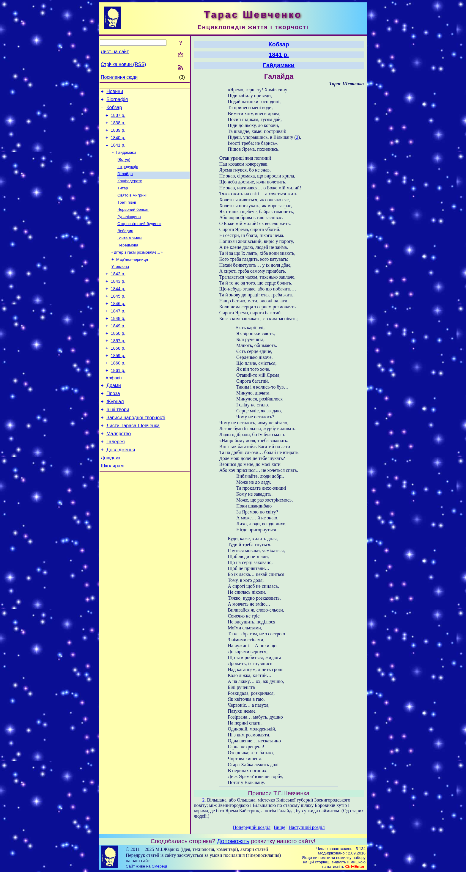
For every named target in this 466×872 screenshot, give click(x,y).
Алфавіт (114, 408)
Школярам (112, 506)
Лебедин (125, 245)
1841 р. (118, 152)
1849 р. (118, 350)
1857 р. (118, 366)
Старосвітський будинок (139, 237)
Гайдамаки (126, 160)
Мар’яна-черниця (132, 276)
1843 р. (118, 300)
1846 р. (118, 325)
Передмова (127, 260)
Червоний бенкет (133, 222)
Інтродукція (127, 175)
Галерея (115, 479)
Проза (113, 425)
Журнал (115, 434)
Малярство (118, 470)
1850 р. (118, 358)
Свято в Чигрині (132, 206)
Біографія (117, 101)
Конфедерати (129, 191)
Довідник (110, 497)
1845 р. (118, 317)
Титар (122, 199)
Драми (113, 416)
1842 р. (118, 292)
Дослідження (120, 488)
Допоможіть (233, 841)
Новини (114, 92)
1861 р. (118, 400)
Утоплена (120, 284)
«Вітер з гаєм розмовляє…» (137, 268)
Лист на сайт (115, 51)
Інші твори (117, 443)
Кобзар (114, 110)
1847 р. (118, 333)
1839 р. (118, 135)
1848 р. (118, 342)
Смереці (159, 866)
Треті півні (126, 214)
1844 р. (118, 308)
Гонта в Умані (129, 253)
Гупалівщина (129, 229)
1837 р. (118, 119)
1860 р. (118, 391)
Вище (279, 827)
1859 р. (118, 383)
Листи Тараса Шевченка (133, 461)
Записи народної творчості (135, 452)
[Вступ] (123, 168)
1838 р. (118, 127)
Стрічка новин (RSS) (123, 64)
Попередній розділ (251, 827)
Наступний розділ (307, 827)
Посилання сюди (119, 77)
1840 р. (118, 144)
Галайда (125, 183)
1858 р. (118, 375)
